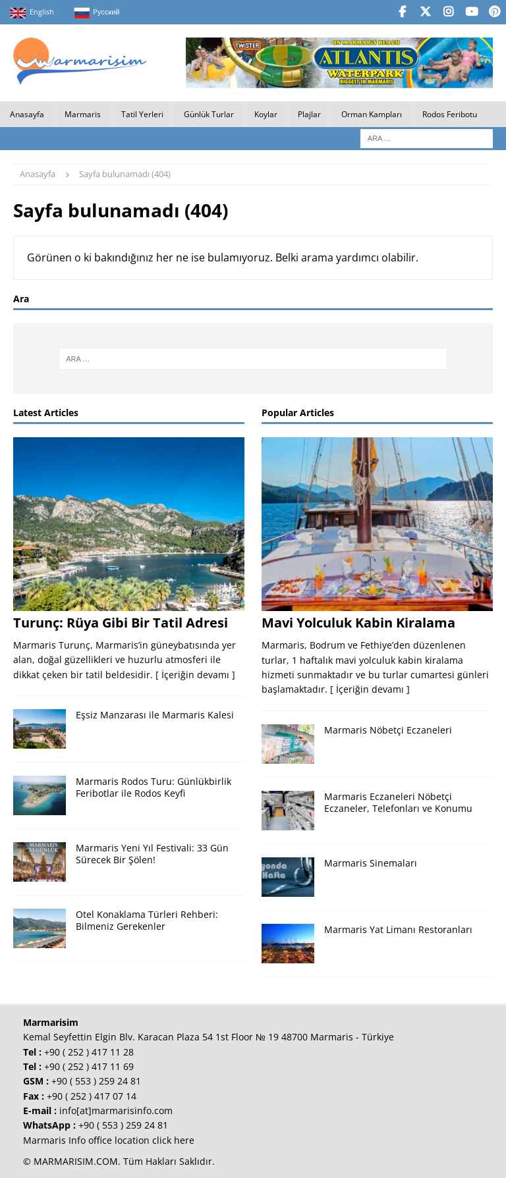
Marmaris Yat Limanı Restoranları (398, 928)
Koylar (265, 113)
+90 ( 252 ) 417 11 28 (89, 1050)
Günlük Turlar (209, 113)
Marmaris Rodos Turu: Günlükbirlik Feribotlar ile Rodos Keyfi (153, 786)
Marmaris (83, 113)
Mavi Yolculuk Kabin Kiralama (358, 622)
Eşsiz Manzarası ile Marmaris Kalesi (155, 714)
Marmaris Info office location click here (108, 1139)
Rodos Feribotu (449, 113)
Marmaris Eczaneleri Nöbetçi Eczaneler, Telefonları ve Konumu (398, 801)
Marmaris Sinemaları (370, 861)
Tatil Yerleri (142, 113)
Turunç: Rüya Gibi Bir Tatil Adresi (120, 621)
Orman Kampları (371, 113)
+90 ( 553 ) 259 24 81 (96, 1080)
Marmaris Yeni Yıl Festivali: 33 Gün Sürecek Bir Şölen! (152, 853)
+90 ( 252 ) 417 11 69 (89, 1065)
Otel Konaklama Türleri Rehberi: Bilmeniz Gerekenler (147, 919)
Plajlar (309, 113)
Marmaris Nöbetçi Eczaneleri (388, 728)
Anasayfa (27, 113)
